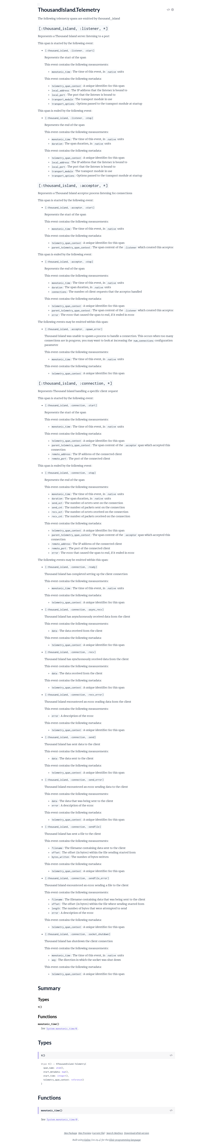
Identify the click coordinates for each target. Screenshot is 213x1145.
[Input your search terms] (25, 5)
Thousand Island (25, 13)
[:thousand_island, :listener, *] (24, 61)
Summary (10, 73)
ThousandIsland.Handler (16, 37)
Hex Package (95, 1133)
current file (123, 1133)
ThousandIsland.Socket (15, 46)
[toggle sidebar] (44, 5)
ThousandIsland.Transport (17, 94)
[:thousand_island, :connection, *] (25, 68)
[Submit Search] (5, 5)
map (88, 1072)
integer (86, 1076)
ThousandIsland (11, 33)
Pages (7, 23)
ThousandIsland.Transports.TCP (20, 103)
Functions (11, 81)
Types (8, 77)
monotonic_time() (73, 1024)
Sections (10, 56)
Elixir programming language (150, 1139)
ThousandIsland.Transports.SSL (20, 98)
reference (101, 1080)
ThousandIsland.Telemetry (17, 50)
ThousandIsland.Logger (15, 42)
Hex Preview (109, 1133)
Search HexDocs (139, 1133)
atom (83, 1068)
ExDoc (112, 1139)
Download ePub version (161, 1133)
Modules (20, 23)
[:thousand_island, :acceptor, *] (25, 65)
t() (65, 1006)
